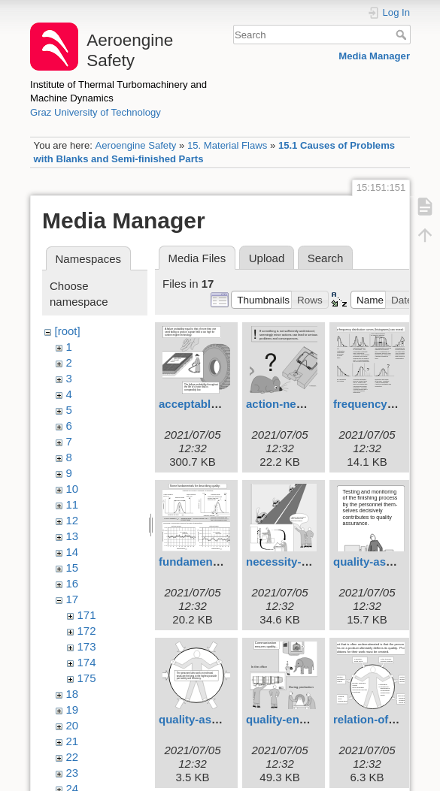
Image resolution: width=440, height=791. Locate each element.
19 (72, 709)
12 (72, 520)
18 (72, 693)
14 (72, 551)
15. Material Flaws (227, 145)
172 (86, 630)
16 (72, 583)
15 (72, 567)
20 (72, 725)
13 (72, 536)
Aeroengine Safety (135, 145)
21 (72, 741)
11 (72, 504)
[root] (67, 331)
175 (86, 678)
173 (86, 646)
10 (72, 488)
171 (86, 614)
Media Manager (374, 56)
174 (86, 662)
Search (403, 34)
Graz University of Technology (95, 112)
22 (72, 756)
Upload (267, 258)
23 (72, 772)
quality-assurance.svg (218, 719)
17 (72, 599)
